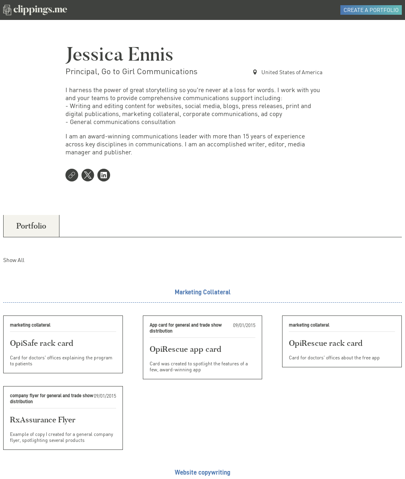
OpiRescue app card (185, 349)
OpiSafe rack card (41, 343)
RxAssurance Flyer (42, 419)
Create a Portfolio (371, 9)
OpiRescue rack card (325, 343)
